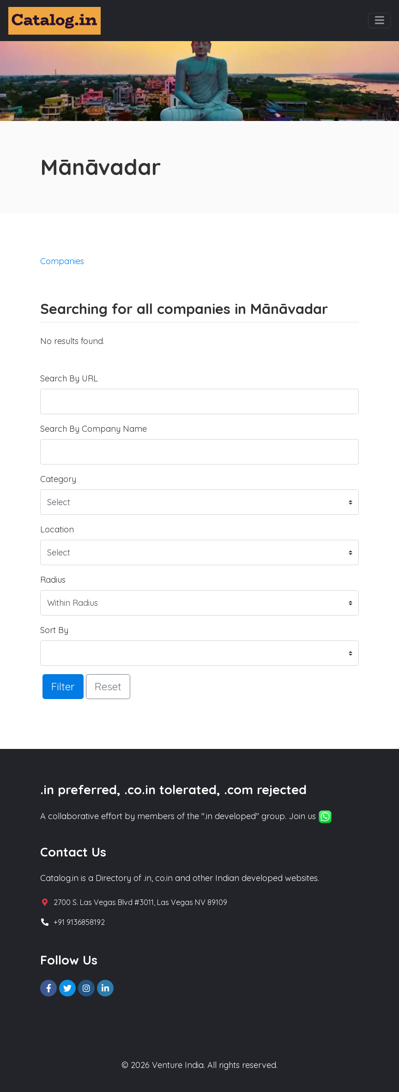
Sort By (54, 630)
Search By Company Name (93, 428)
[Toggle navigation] (379, 21)
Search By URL (69, 378)
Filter (63, 686)
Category (58, 479)
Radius (53, 579)
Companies (62, 261)
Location (57, 529)
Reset (108, 686)
